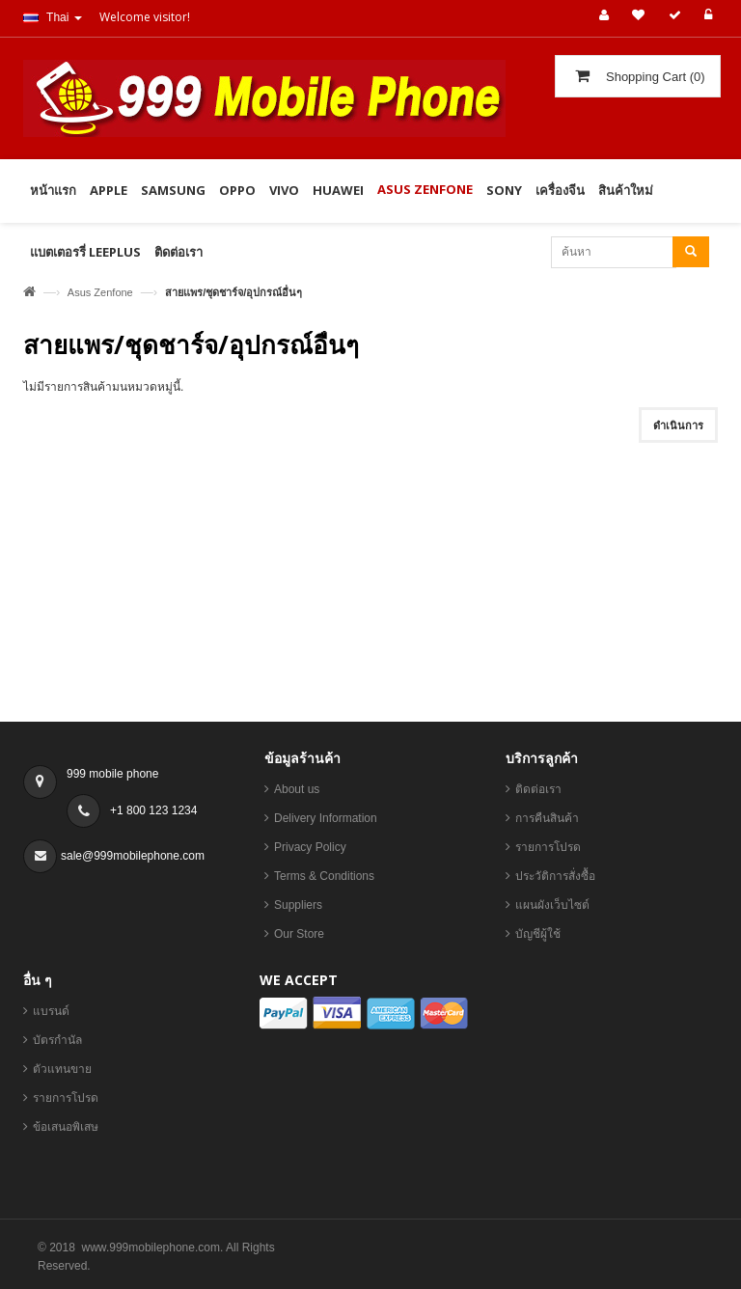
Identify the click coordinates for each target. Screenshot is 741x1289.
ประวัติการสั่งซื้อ (555, 879)
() (653, 76)
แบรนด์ (51, 1014)
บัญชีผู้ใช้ (538, 937)
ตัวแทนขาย (62, 1072)
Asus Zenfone (100, 292)
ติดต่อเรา (538, 792)
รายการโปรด (548, 850)
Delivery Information (325, 821)
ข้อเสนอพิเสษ (65, 1130)
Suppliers (298, 908)
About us (296, 792)
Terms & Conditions (324, 879)
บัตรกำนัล (57, 1043)
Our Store (299, 937)
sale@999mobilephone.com (133, 858)
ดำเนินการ (678, 425)
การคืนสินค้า (547, 821)
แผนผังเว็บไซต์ (552, 908)
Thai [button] (52, 17)
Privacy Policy (310, 850)
